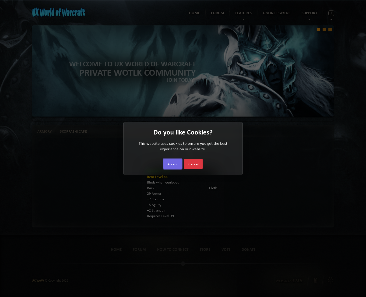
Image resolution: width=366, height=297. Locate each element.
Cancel (193, 164)
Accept (172, 164)
